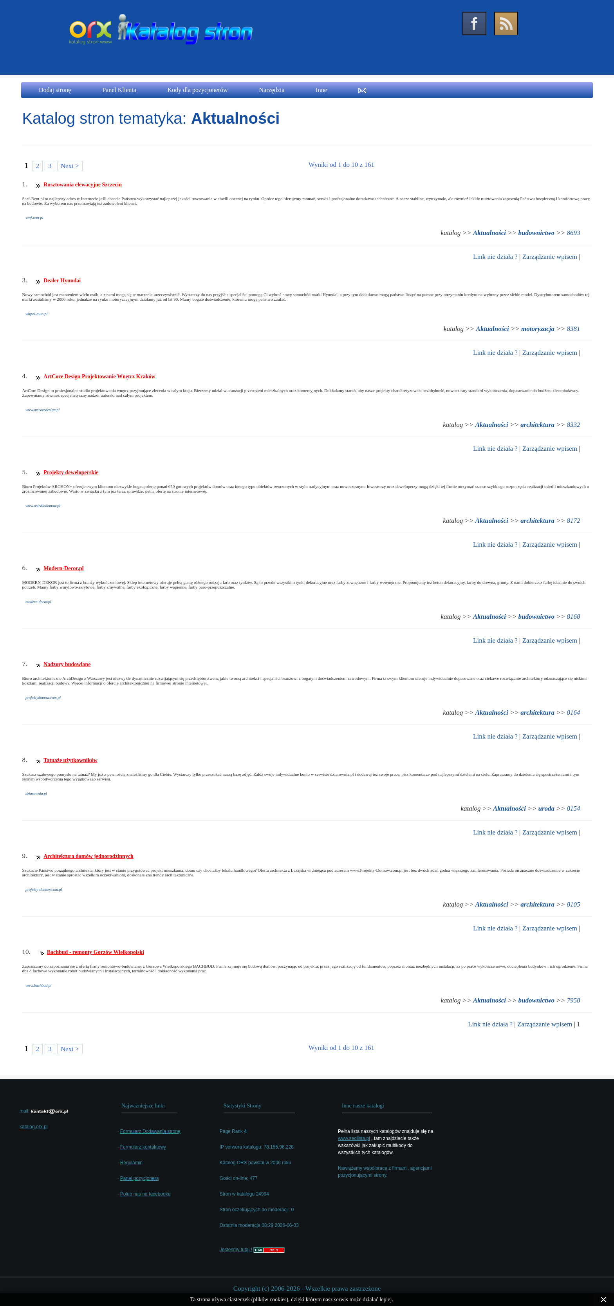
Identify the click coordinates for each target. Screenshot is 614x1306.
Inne (321, 90)
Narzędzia (272, 90)
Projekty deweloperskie (70, 472)
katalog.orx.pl (33, 1126)
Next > (70, 166)
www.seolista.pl (354, 1138)
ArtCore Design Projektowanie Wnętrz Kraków (99, 376)
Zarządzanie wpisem (549, 256)
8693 (573, 233)
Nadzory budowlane (66, 664)
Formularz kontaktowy (143, 1147)
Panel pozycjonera (139, 1178)
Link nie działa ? (495, 256)
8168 (573, 616)
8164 (573, 712)
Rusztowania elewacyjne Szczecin (82, 185)
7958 (573, 1000)
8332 (573, 424)
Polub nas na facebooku (145, 1194)
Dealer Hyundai (62, 281)
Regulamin (131, 1162)
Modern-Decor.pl (63, 568)
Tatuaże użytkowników (70, 760)
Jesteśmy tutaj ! (236, 1249)
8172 (573, 520)
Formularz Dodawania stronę (150, 1131)
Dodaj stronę (55, 90)
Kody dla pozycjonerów (198, 90)
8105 (573, 904)
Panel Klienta (119, 90)
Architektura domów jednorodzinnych (88, 856)
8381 (573, 328)
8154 (573, 808)
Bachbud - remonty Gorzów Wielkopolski (95, 952)
